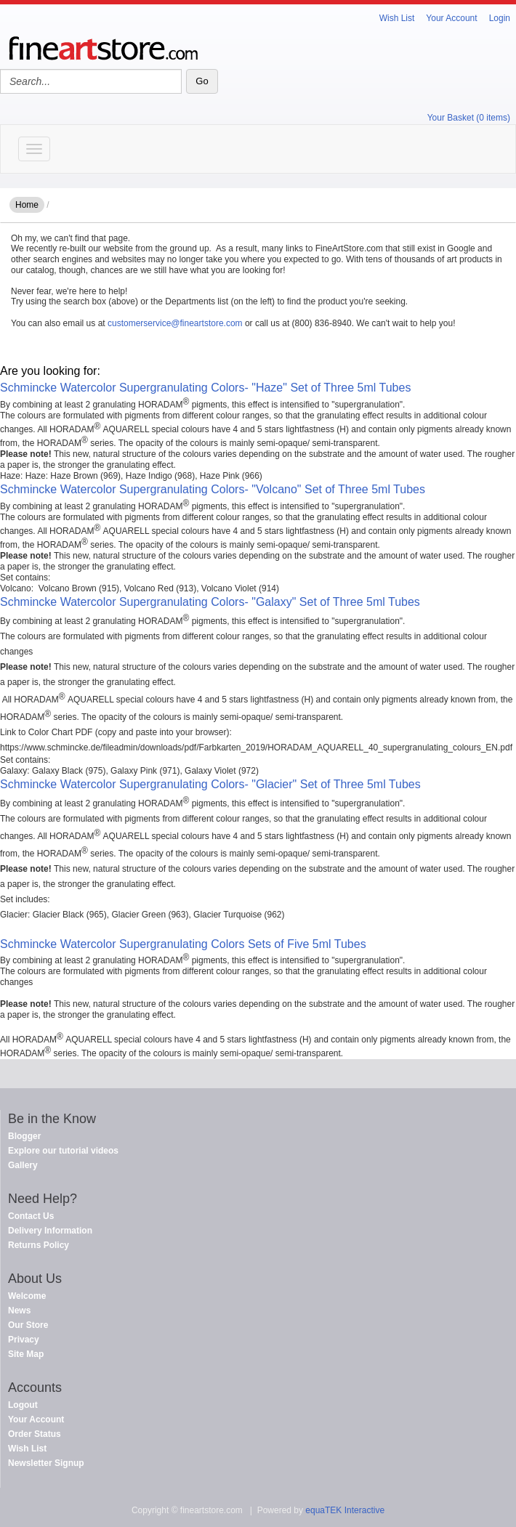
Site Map (26, 1354)
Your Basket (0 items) (468, 118)
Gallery (23, 1165)
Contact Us (31, 1216)
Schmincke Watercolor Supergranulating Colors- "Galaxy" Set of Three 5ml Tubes (210, 602)
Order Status (34, 1434)
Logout (23, 1405)
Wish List (397, 18)
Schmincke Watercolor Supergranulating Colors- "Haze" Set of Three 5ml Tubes (205, 387)
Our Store (28, 1325)
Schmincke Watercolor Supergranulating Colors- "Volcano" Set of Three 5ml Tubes (212, 489)
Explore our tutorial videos (63, 1151)
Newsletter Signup (46, 1463)
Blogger (24, 1136)
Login (499, 18)
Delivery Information (50, 1231)
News (19, 1310)
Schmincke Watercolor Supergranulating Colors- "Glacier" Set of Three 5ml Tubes (210, 784)
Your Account (451, 18)
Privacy (23, 1339)
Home (27, 205)
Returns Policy (38, 1245)
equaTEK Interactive (344, 1510)
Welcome (27, 1296)
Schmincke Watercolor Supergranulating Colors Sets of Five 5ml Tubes (183, 944)
